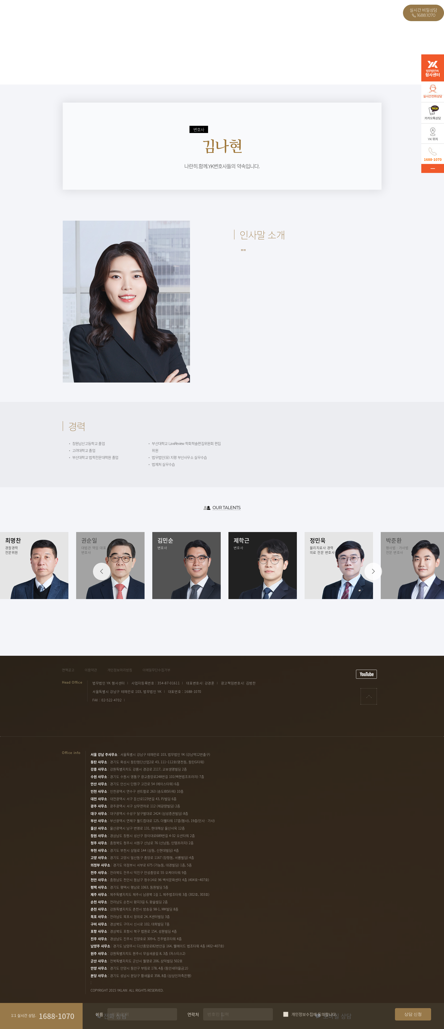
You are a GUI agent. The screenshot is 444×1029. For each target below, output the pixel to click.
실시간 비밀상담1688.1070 (423, 13)
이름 (99, 1016)
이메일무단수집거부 (156, 669)
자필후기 (130, 13)
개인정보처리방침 (119, 669)
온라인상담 (166, 13)
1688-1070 (56, 1016)
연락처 (230, 1016)
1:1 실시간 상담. (23, 1016)
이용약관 (91, 669)
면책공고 (68, 669)
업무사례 (96, 13)
